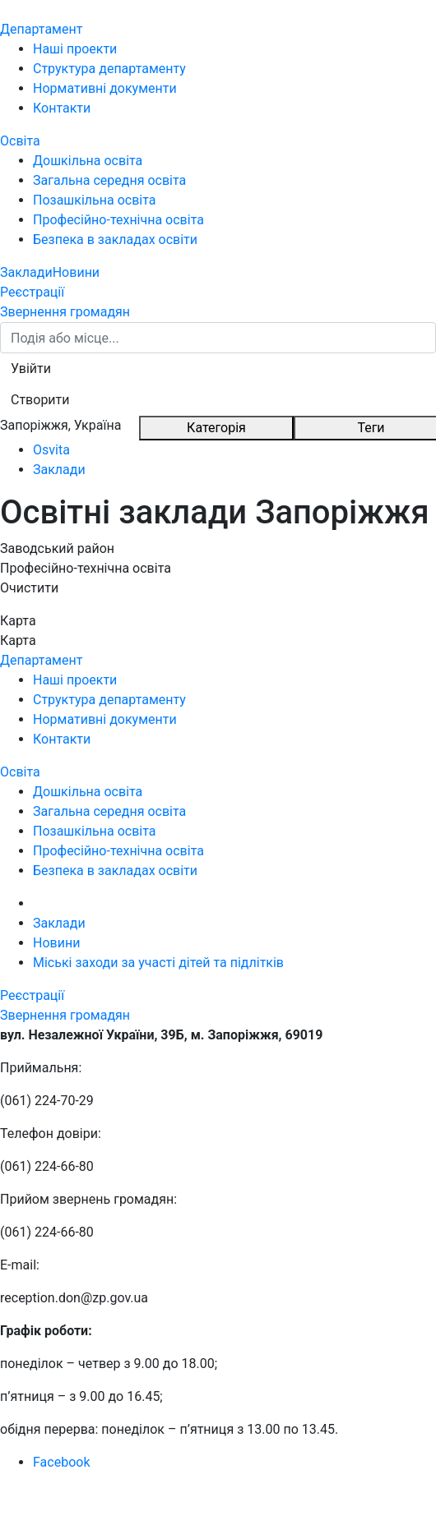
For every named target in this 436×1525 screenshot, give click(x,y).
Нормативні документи (105, 88)
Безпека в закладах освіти (115, 239)
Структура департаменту (109, 68)
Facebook (61, 1462)
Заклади (26, 272)
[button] (31, 369)
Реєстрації (32, 292)
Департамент (41, 29)
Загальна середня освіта (109, 180)
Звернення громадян (65, 312)
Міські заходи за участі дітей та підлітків (158, 962)
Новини (76, 272)
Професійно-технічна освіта (118, 220)
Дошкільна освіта (87, 160)
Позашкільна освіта (94, 200)
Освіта (20, 141)
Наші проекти (75, 49)
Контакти (61, 108)
